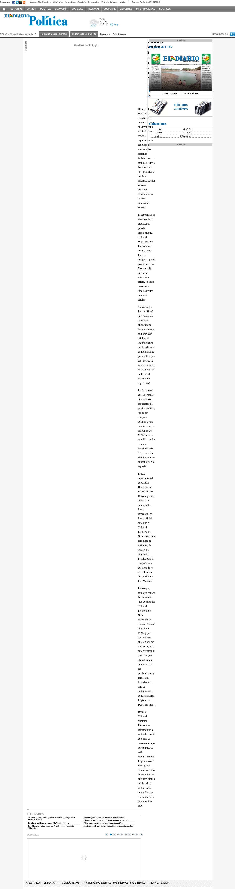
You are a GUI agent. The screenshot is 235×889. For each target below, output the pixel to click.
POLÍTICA (45, 9)
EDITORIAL (16, 9)
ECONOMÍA (61, 9)
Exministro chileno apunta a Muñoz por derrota (48, 823)
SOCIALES (165, 9)
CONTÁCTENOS (71, 882)
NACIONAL (93, 9)
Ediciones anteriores (181, 106)
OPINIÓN (31, 9)
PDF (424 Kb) (191, 93)
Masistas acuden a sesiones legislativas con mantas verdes (108, 826)
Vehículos (58, 2)
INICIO (4, 8)
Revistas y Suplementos (54, 34)
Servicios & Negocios (88, 2)
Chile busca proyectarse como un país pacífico (103, 823)
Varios (123, 2)
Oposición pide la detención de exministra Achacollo (106, 820)
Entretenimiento (110, 2)
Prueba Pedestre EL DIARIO (146, 2)
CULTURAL (110, 9)
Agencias (105, 34)
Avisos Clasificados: (40, 2)
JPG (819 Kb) (170, 93)
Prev (106, 834)
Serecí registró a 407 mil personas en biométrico (104, 817)
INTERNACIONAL (145, 9)
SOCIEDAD (77, 9)
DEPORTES (126, 9)
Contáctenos (119, 34)
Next (141, 834)
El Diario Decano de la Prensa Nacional (42, 20)
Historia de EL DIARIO (84, 34)
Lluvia (94, 23)
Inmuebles (70, 2)
